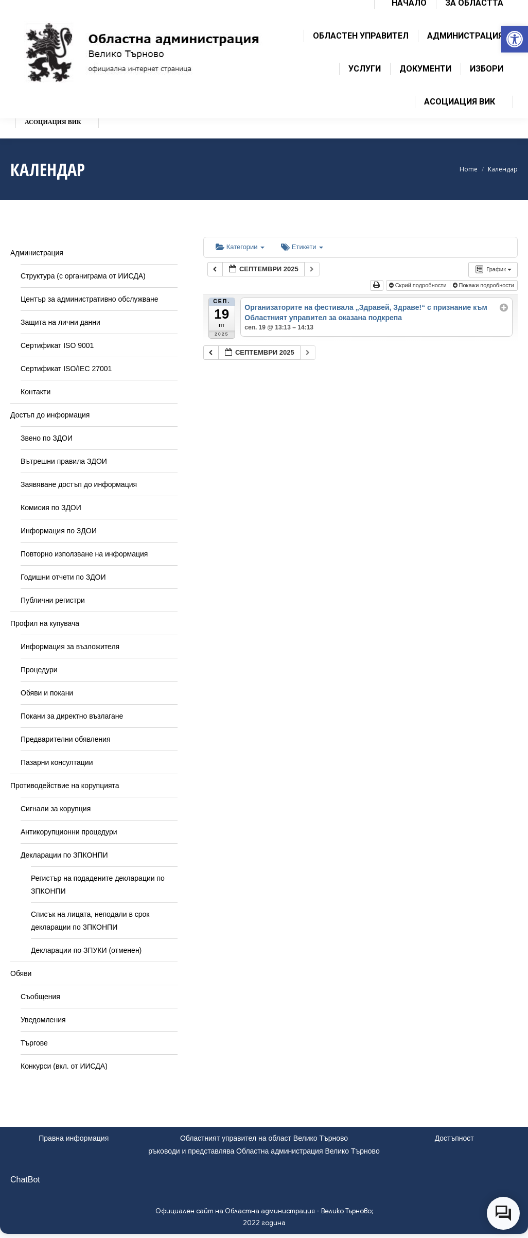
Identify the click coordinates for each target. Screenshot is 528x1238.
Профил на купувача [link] (44, 623)
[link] (514, 39)
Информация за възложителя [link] (70, 646)
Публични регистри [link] (53, 600)
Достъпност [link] (454, 1138)
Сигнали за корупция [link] (56, 809)
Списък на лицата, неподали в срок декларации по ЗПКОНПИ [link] (90, 920)
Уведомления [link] (43, 1020)
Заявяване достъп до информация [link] (79, 484)
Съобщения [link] (40, 996)
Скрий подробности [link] (418, 285)
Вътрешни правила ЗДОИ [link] (64, 461)
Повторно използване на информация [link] (84, 554)
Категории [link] (240, 247)
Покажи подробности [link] (484, 285)
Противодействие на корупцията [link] (64, 785)
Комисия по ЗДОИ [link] (51, 507)
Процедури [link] (39, 670)
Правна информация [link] (74, 1138)
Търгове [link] (34, 1043)
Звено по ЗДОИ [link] (47, 438)
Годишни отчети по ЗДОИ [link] (63, 577)
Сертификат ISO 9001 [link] (57, 345)
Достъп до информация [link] (50, 415)
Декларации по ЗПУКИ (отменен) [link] (86, 950)
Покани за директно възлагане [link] (72, 716)
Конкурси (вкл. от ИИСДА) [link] (64, 1066)
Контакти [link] (35, 392)
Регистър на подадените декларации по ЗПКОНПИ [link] (98, 884)
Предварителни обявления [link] (66, 739)
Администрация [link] (36, 253)
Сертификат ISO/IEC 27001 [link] (66, 368)
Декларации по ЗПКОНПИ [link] (64, 855)
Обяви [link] (20, 973)
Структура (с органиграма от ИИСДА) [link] (83, 276)
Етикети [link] (302, 247)
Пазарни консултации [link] (57, 762)
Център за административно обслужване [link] (89, 299)
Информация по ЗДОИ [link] (59, 531)
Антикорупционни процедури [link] (69, 832)
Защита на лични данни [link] (60, 322)
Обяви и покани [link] (47, 693)
